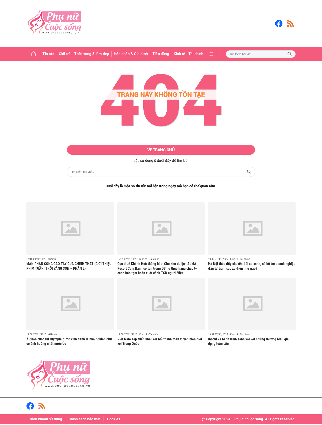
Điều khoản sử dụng (46, 420)
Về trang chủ (160, 150)
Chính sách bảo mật (84, 420)
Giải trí (52, 259)
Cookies (113, 420)
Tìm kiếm (289, 54)
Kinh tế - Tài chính (149, 259)
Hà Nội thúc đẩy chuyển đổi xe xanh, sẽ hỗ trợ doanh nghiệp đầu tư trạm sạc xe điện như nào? (251, 267)
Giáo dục (53, 335)
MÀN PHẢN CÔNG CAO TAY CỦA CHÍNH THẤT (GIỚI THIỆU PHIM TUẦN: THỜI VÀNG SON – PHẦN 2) (68, 267)
